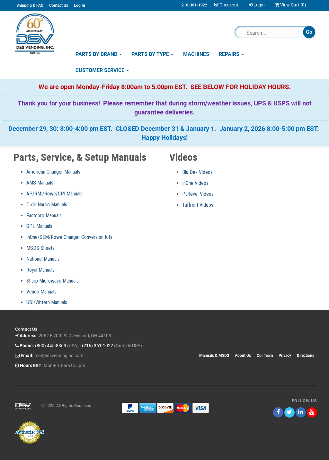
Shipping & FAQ (29, 5)
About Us (243, 355)
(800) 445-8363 (50, 345)
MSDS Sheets (40, 248)
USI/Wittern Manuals (46, 302)
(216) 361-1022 (97, 345)
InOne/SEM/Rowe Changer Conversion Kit (68, 237)
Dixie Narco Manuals (46, 205)
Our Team (265, 355)
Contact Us (58, 5)
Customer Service (102, 70)
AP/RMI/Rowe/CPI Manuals (54, 194)
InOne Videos (195, 183)
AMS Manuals (39, 183)
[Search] (272, 33)
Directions (305, 355)
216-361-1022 (194, 5)
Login (257, 4)
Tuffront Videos (197, 205)
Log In (79, 5)
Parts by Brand (99, 54)
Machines (196, 54)
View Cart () (290, 4)
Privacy (285, 355)
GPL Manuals (39, 226)
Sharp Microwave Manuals (52, 281)
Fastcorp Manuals (44, 215)
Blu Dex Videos (197, 172)
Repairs (231, 54)
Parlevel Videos (198, 194)
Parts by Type (152, 54)
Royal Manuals (40, 270)
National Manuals (43, 259)
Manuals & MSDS (214, 355)
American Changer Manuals (53, 172)
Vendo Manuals (41, 292)
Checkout (226, 4)
